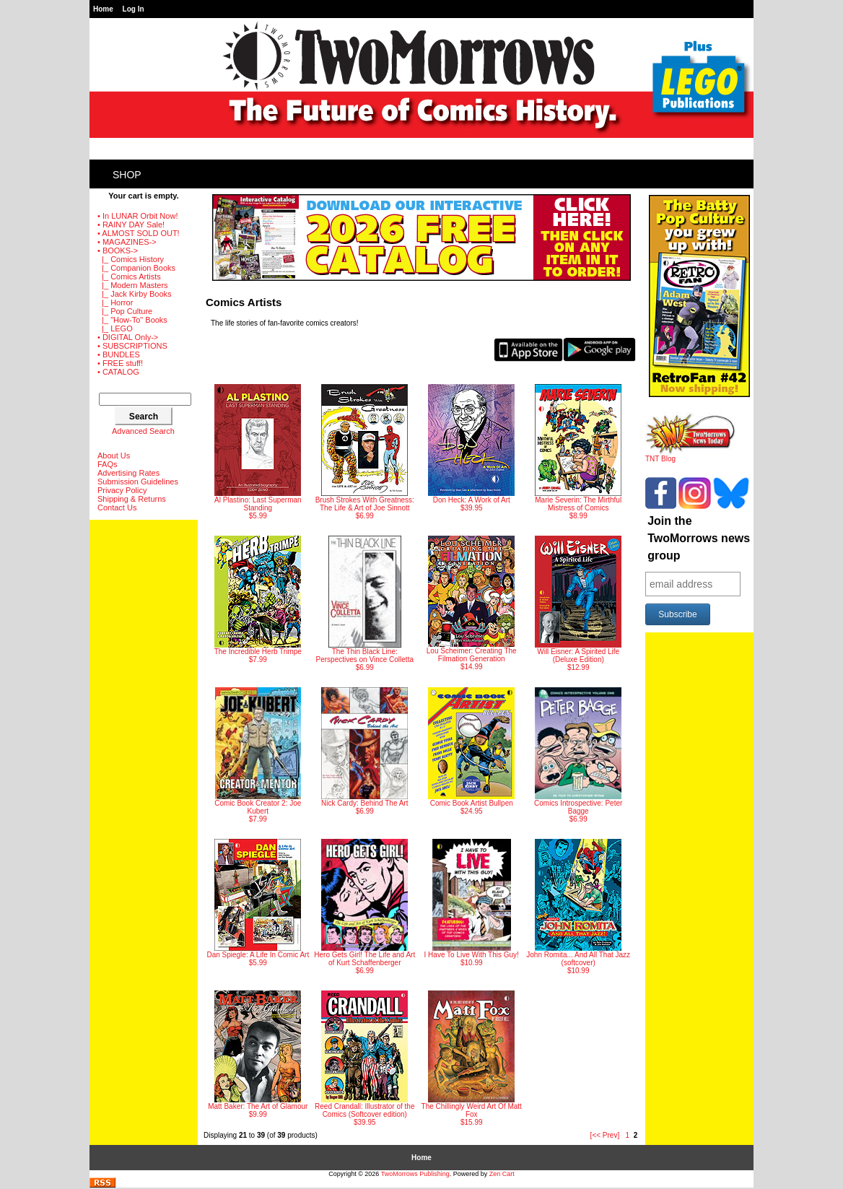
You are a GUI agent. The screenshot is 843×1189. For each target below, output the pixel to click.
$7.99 (258, 599)
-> (117, 250)
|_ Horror (115, 302)
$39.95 (471, 448)
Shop (127, 174)
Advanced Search (143, 431)
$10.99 (471, 903)
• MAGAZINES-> (127, 242)
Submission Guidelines (137, 481)
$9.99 (257, 1054)
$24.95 (471, 751)
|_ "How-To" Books (132, 319)
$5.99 (258, 452)
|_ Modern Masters (132, 285)
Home (103, 9)
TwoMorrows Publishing (415, 1173)
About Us (113, 455)
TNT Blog (690, 455)
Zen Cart (502, 1173)
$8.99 (578, 452)
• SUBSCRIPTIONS (132, 345)
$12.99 (578, 603)
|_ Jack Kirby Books (134, 293)
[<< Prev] (605, 1135)
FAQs (107, 464)
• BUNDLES (118, 354)
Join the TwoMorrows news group (698, 538)
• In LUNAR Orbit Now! (137, 216)
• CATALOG (118, 371)
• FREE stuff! (120, 363)
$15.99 (472, 1058)
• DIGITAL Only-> (127, 337)
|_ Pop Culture (124, 311)
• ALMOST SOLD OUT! (138, 233)
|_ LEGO (115, 328)
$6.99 (364, 452)
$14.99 (472, 603)
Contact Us (116, 507)
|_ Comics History (130, 259)
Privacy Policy (122, 490)
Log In (133, 9)
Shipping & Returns (131, 499)
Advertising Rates (128, 473)
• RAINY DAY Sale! (131, 224)
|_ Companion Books (136, 268)
